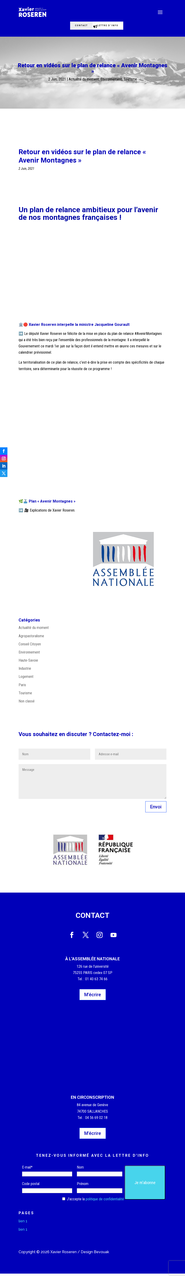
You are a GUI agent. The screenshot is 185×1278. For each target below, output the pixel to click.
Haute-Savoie (28, 665)
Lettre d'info (114, 27)
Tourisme (130, 83)
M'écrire (92, 999)
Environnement (111, 83)
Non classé (27, 705)
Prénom (82, 1188)
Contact (76, 27)
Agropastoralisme (31, 640)
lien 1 (23, 1225)
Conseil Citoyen (30, 648)
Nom (80, 1171)
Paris (22, 689)
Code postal (30, 1188)
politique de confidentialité (105, 1203)
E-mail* (27, 1171)
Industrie (25, 673)
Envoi (156, 811)
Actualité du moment (84, 83)
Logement (26, 681)
